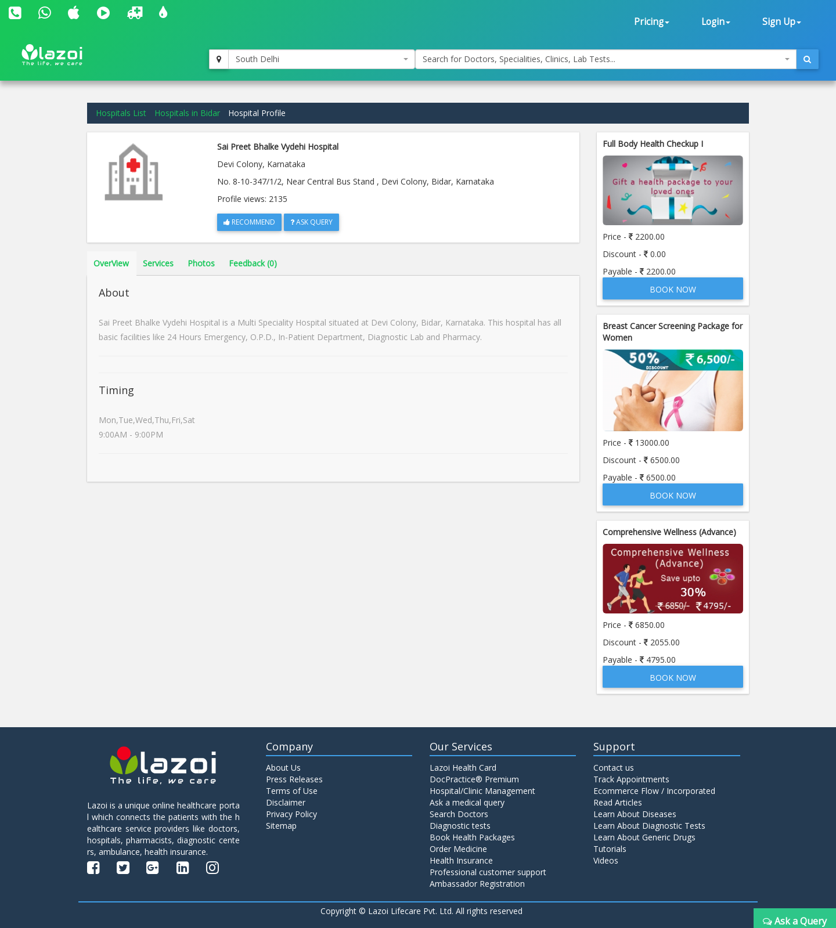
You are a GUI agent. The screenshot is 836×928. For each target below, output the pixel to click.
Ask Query (311, 222)
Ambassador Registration (477, 883)
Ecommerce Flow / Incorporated (654, 790)
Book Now (673, 289)
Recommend (249, 222)
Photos (201, 263)
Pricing (651, 22)
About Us (283, 767)
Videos (605, 860)
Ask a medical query (467, 802)
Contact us (613, 767)
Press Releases (294, 779)
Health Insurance (461, 860)
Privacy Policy (291, 813)
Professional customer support (488, 872)
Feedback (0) (253, 263)
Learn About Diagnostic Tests (649, 825)
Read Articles (617, 802)
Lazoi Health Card (463, 767)
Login (715, 22)
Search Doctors (459, 813)
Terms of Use (292, 790)
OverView (111, 263)
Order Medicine (458, 848)
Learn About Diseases (634, 813)
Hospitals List (121, 112)
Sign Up (781, 22)
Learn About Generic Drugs (644, 837)
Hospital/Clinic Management (482, 790)
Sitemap (281, 825)
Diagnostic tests (460, 825)
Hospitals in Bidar (187, 112)
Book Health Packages (472, 837)
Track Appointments (631, 779)
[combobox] (321, 59)
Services (158, 263)
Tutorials (609, 848)
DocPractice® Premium (474, 779)
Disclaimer (285, 802)
